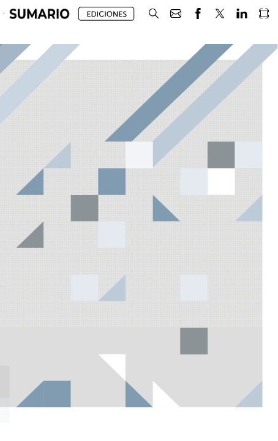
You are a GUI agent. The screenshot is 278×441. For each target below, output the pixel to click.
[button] (39, 14)
